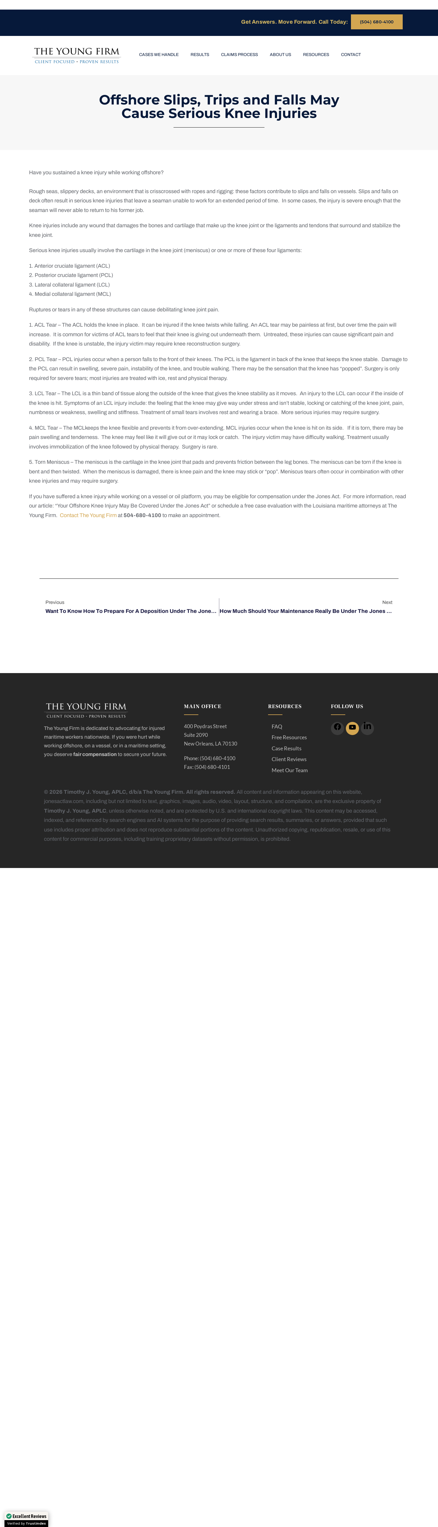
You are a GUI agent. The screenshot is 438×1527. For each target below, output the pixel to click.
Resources (316, 54)
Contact (351, 54)
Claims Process (239, 54)
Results (200, 54)
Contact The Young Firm (88, 515)
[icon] (337, 728)
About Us (280, 54)
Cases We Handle (159, 54)
